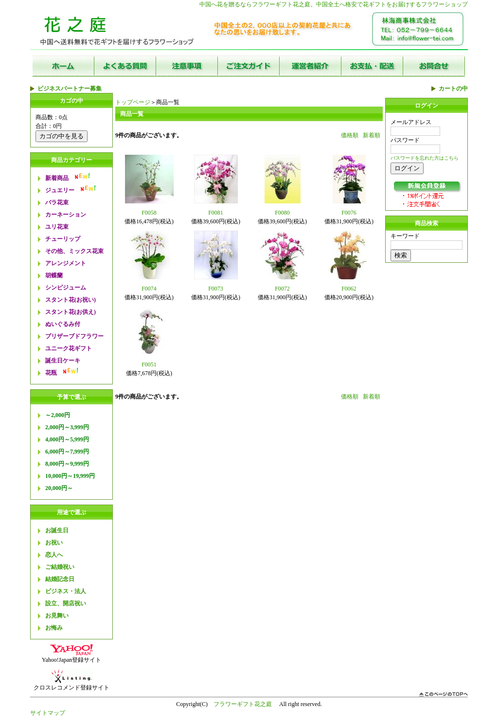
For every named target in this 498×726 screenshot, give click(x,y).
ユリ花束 (57, 226)
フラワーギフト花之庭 (242, 704)
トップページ (132, 102)
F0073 (215, 288)
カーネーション (65, 214)
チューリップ (62, 239)
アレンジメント (65, 263)
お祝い (54, 542)
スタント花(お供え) (70, 312)
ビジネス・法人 (65, 591)
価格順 (349, 135)
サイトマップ (47, 712)
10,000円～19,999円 (70, 475)
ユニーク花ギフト (68, 348)
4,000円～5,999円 (67, 439)
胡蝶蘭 (54, 275)
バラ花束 (57, 202)
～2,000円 (57, 415)
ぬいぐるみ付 (62, 324)
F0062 (348, 288)
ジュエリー (59, 190)
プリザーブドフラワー (74, 336)
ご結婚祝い (59, 566)
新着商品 (57, 178)
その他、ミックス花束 (74, 251)
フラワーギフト (272, 4)
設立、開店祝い (65, 603)
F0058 (149, 212)
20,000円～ (59, 488)
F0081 (215, 212)
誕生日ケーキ (62, 360)
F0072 (282, 288)
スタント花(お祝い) (70, 299)
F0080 (282, 212)
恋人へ (54, 554)
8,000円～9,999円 (67, 463)
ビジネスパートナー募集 (69, 88)
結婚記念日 (59, 579)
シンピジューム (65, 287)
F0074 (149, 288)
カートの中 (453, 88)
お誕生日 (57, 530)
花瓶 (51, 372)
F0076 (348, 212)
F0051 (149, 364)
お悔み (54, 627)
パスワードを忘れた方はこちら (425, 158)
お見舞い (57, 615)
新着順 (371, 135)
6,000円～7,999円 (67, 451)
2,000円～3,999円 (67, 427)
